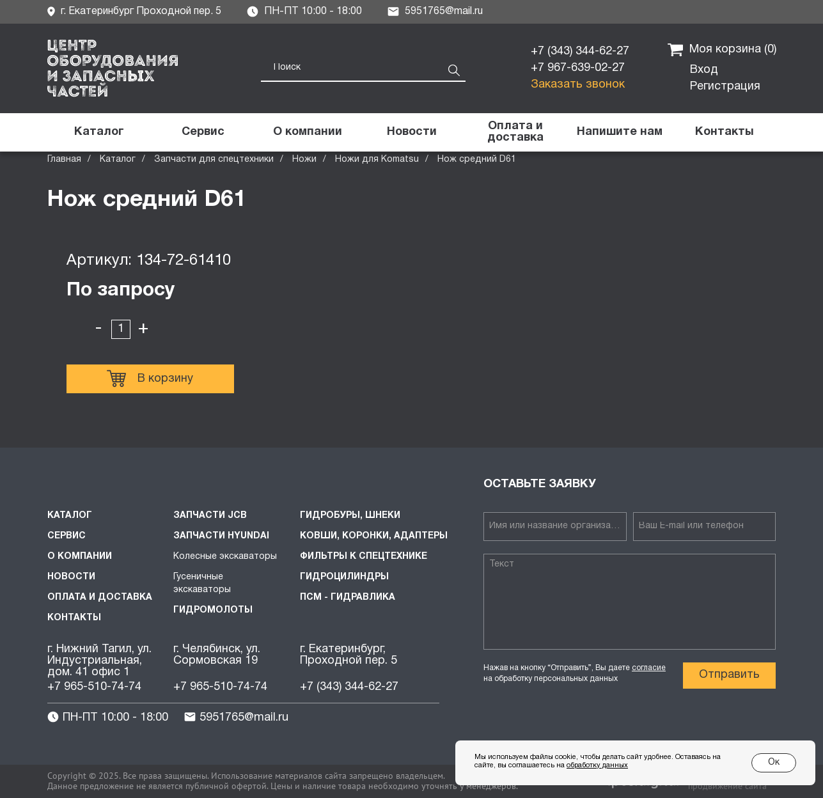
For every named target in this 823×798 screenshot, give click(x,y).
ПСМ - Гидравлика (347, 597)
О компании (79, 556)
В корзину (150, 378)
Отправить (729, 674)
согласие (649, 667)
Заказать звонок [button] (578, 84)
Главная (64, 159)
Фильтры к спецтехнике (363, 556)
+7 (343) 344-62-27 (580, 51)
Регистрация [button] (725, 86)
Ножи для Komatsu (377, 159)
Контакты (74, 618)
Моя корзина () (722, 50)
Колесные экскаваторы (225, 556)
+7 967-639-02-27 (578, 68)
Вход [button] (704, 70)
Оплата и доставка (99, 597)
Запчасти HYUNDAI (221, 536)
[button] (620, 132)
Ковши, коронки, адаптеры (374, 536)
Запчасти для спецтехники (214, 159)
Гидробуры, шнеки (350, 516)
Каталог (118, 159)
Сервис (66, 536)
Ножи (304, 159)
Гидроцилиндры (344, 577)
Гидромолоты (213, 610)
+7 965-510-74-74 (94, 687)
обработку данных (597, 765)
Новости (71, 577)
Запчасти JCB (210, 516)
